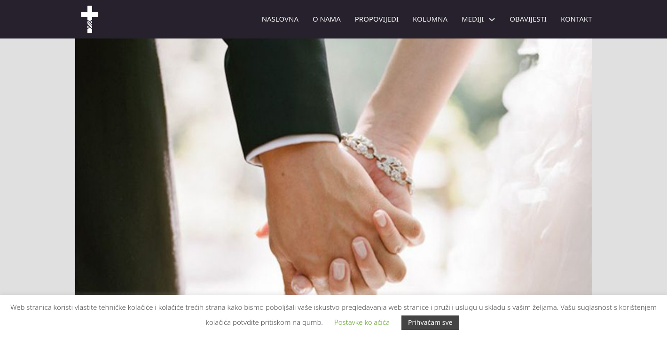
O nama (327, 18)
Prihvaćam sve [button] (430, 322)
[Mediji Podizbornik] (491, 19)
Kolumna (430, 18)
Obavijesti (528, 18)
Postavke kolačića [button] (362, 322)
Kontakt (576, 18)
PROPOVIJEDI (377, 18)
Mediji (473, 18)
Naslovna (280, 18)
